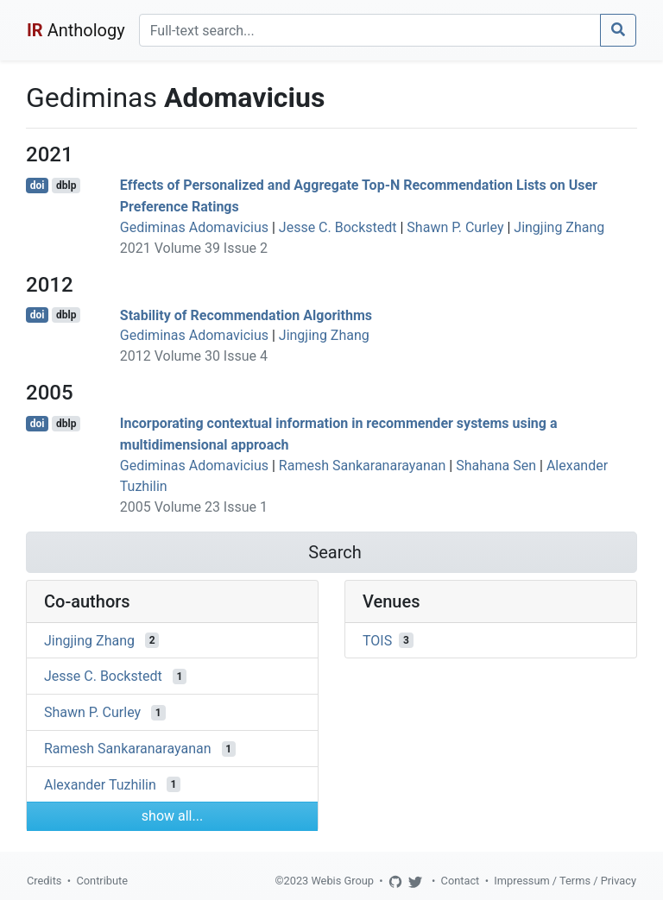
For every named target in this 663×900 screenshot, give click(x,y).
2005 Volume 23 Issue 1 (194, 507)
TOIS (377, 640)
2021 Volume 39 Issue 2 (194, 248)
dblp (66, 185)
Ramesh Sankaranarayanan (362, 465)
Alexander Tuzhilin (100, 784)
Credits (44, 880)
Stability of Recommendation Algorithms (246, 314)
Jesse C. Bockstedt (338, 227)
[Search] (370, 30)
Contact (460, 880)
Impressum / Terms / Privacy (565, 880)
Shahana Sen (496, 465)
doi (37, 185)
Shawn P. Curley (455, 227)
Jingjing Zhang (559, 227)
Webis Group (342, 880)
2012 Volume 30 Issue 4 (194, 356)
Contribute (102, 880)
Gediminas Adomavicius (194, 227)
